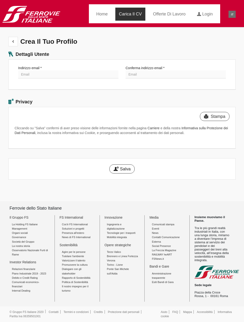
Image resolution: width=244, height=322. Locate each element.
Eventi (155, 228)
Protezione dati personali (123, 312)
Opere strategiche (118, 245)
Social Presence (161, 246)
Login (205, 14)
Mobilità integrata (117, 237)
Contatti (53, 312)
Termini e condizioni (76, 312)
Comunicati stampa (163, 224)
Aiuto (164, 312)
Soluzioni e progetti (73, 228)
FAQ (175, 312)
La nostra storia (21, 246)
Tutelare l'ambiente (73, 256)
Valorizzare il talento (73, 260)
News (155, 232)
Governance (19, 237)
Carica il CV (130, 14)
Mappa (187, 312)
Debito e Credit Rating (25, 277)
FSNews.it (158, 258)
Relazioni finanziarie (23, 269)
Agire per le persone (74, 251)
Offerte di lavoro (169, 14)
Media (153, 217)
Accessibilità (205, 312)
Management (19, 228)
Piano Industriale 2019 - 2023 (29, 273)
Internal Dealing (21, 290)
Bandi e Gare (159, 266)
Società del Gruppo (23, 241)
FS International (71, 217)
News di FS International (76, 237)
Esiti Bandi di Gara (162, 282)
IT (232, 14)
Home (102, 14)
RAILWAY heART (162, 254)
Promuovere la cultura (75, 264)
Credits (98, 312)
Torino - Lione (115, 264)
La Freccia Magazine (164, 250)
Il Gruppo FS (19, 217)
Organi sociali (20, 232)
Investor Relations (23, 262)
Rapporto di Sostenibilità (76, 277)
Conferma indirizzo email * (145, 68)
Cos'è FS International (75, 224)
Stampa (214, 116)
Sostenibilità (69, 245)
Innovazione (114, 217)
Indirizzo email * (30, 68)
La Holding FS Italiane (25, 224)
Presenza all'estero (73, 232)
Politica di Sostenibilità (75, 282)
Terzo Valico (114, 251)
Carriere (153, 128)
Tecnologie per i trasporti (121, 232)
